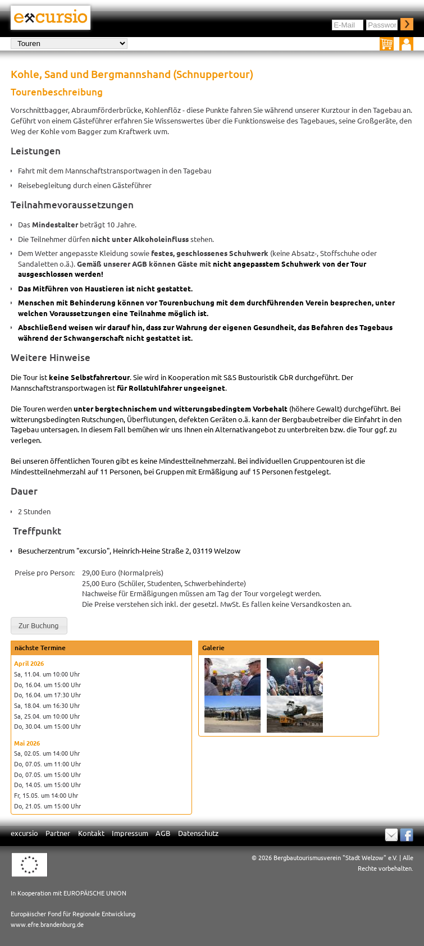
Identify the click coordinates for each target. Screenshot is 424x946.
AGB (163, 833)
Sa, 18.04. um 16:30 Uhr (47, 705)
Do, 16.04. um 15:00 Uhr (47, 684)
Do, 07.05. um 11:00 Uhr (47, 763)
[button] (39, 625)
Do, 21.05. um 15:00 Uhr (47, 805)
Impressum (130, 833)
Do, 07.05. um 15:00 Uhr (47, 774)
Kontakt (91, 833)
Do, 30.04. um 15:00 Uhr (47, 725)
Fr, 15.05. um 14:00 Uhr (46, 794)
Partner (57, 833)
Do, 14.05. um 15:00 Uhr (47, 784)
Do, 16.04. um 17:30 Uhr (47, 694)
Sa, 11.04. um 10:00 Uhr (47, 673)
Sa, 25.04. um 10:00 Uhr (47, 715)
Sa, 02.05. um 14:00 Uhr (47, 752)
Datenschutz (198, 833)
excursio (24, 833)
